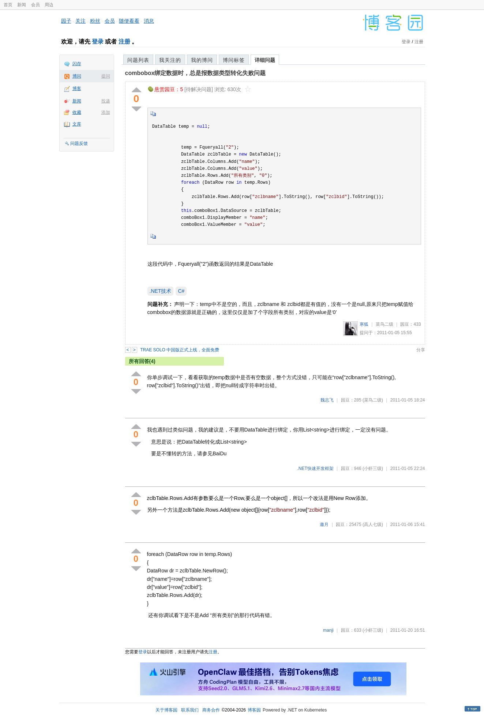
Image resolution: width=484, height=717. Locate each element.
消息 (149, 21)
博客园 (254, 710)
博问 (76, 76)
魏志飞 (327, 400)
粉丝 (95, 21)
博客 (76, 88)
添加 (105, 112)
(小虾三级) (373, 468)
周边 (49, 4)
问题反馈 (79, 143)
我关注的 (170, 60)
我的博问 (202, 60)
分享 (420, 349)
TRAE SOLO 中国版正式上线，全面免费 (179, 349)
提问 (105, 76)
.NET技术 (161, 291)
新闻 (21, 4)
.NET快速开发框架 (315, 468)
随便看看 (129, 21)
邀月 (324, 524)
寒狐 (364, 324)
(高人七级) (373, 524)
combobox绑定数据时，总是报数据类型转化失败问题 (195, 73)
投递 (105, 101)
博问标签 (234, 60)
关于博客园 (166, 710)
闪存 (76, 63)
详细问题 (265, 60)
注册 (124, 41)
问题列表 (138, 60)
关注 (80, 21)
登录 (98, 41)
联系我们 (190, 710)
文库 (76, 124)
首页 (8, 4)
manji (328, 630)
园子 (66, 21)
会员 (35, 4)
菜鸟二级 (384, 324)
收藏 (76, 112)
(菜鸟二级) (373, 400)
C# (181, 291)
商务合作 (211, 710)
